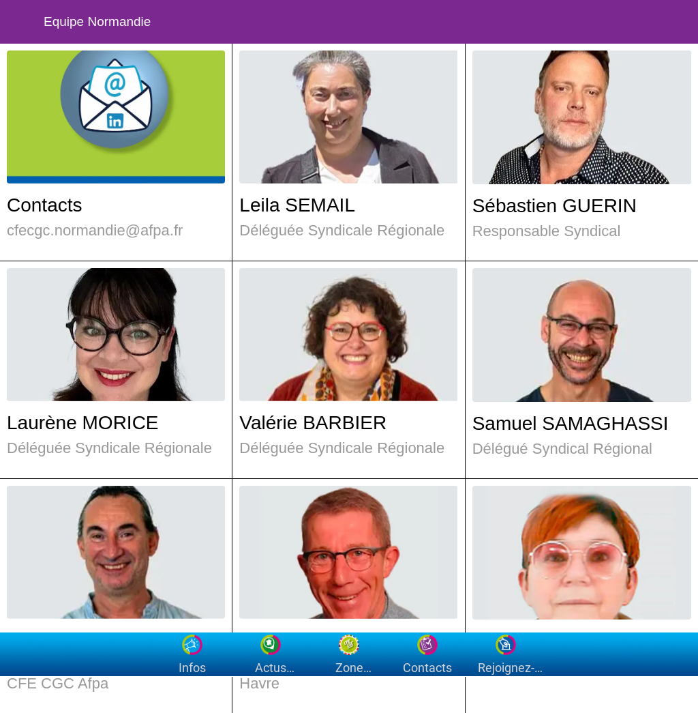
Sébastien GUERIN (554, 205)
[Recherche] (640, 21)
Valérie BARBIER (312, 422)
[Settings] (676, 21)
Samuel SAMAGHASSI (570, 423)
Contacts (44, 205)
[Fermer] (22, 22)
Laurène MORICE (83, 422)
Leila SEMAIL (297, 205)
